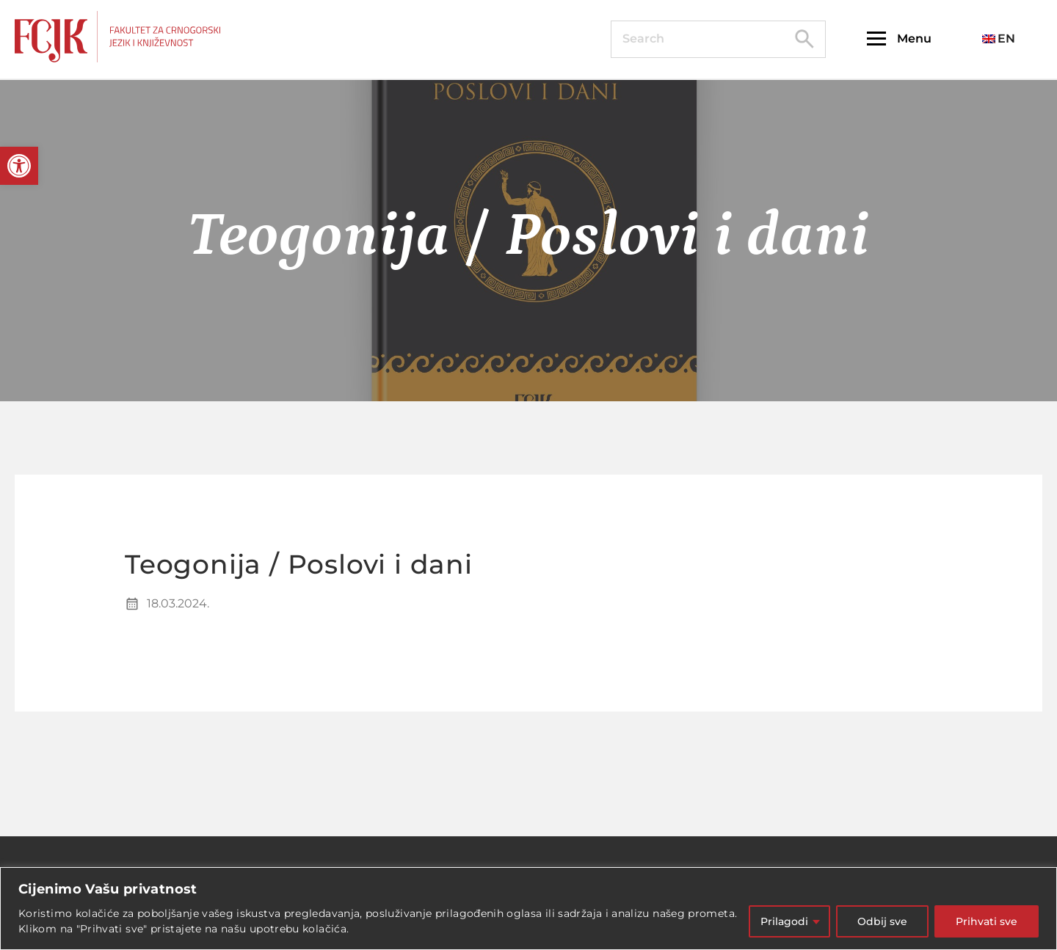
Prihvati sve (986, 921)
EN (998, 38)
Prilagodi (784, 921)
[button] (19, 166)
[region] (528, 908)
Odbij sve (882, 921)
